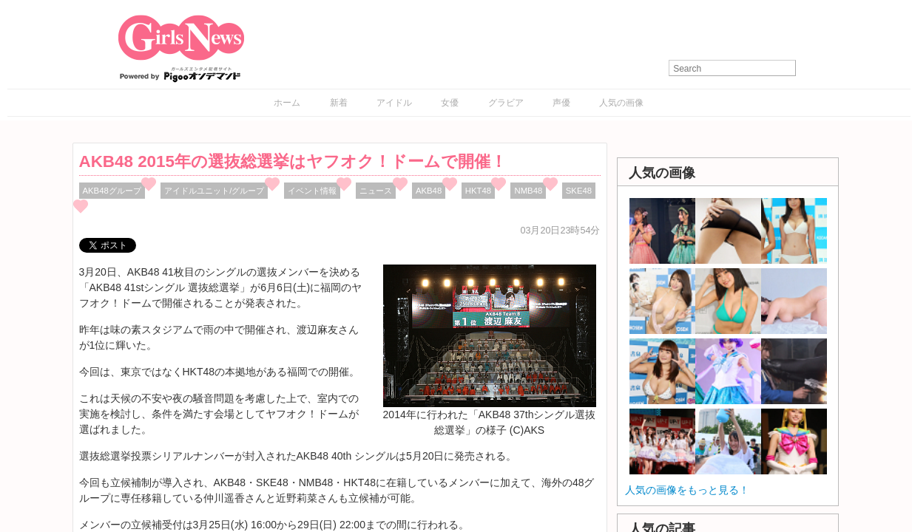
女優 (450, 103)
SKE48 (579, 190)
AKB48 (429, 190)
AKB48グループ (112, 190)
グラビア (506, 103)
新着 (339, 103)
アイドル (394, 103)
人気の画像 (621, 103)
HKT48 (478, 190)
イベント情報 (312, 190)
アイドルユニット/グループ (214, 190)
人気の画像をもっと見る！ (687, 490)
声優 (561, 103)
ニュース (375, 190)
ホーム (287, 103)
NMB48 (528, 190)
